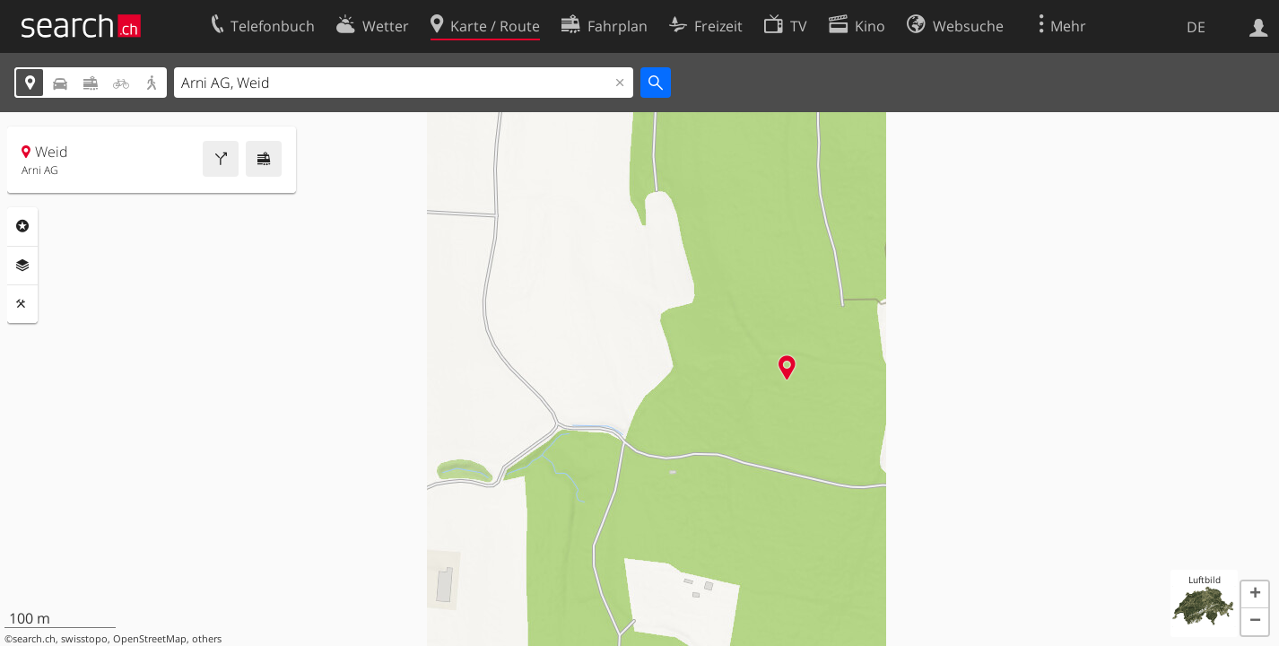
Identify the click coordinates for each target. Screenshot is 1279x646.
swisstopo (84, 639)
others (207, 639)
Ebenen (22, 265)
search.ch (34, 639)
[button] (1254, 594)
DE (1196, 27)
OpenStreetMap (150, 639)
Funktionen (22, 304)
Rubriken (22, 226)
